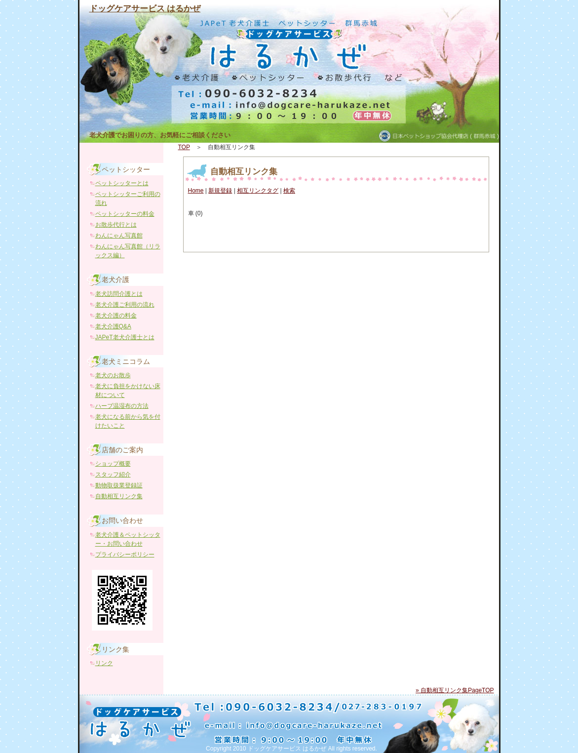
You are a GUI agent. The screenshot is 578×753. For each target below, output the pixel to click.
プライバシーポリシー (124, 554)
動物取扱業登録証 (119, 485)
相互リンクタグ (257, 190)
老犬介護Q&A (113, 326)
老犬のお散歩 (113, 375)
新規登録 (220, 190)
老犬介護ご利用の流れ (124, 304)
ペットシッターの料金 (124, 213)
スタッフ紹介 (113, 474)
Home (196, 190)
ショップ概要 (113, 463)
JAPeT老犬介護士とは (124, 337)
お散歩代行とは (116, 224)
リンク (104, 663)
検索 (289, 190)
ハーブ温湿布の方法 (122, 405)
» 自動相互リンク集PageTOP (455, 690)
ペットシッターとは (122, 183)
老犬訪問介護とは (119, 293)
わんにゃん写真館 (119, 235)
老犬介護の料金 (116, 315)
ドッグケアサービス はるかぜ (145, 8)
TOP (184, 147)
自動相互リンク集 (243, 171)
